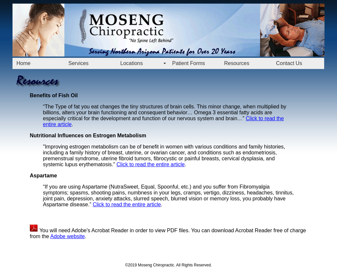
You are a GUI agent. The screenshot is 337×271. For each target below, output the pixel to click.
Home (23, 63)
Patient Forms (188, 63)
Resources (236, 63)
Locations (131, 63)
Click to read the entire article (151, 164)
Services (78, 63)
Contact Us (289, 63)
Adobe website (67, 236)
